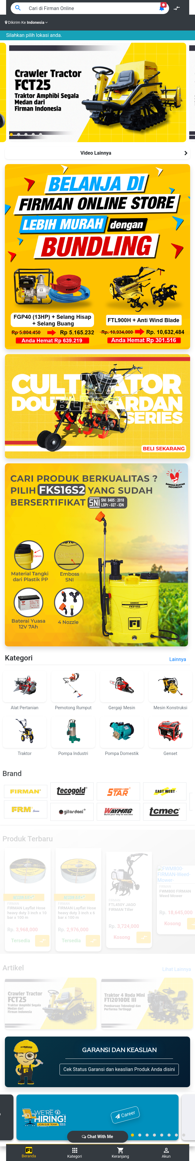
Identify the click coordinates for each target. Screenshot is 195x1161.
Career (125, 1114)
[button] (11, 134)
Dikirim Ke (26, 22)
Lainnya (177, 659)
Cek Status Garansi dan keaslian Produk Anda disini (119, 1069)
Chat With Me (97, 1136)
